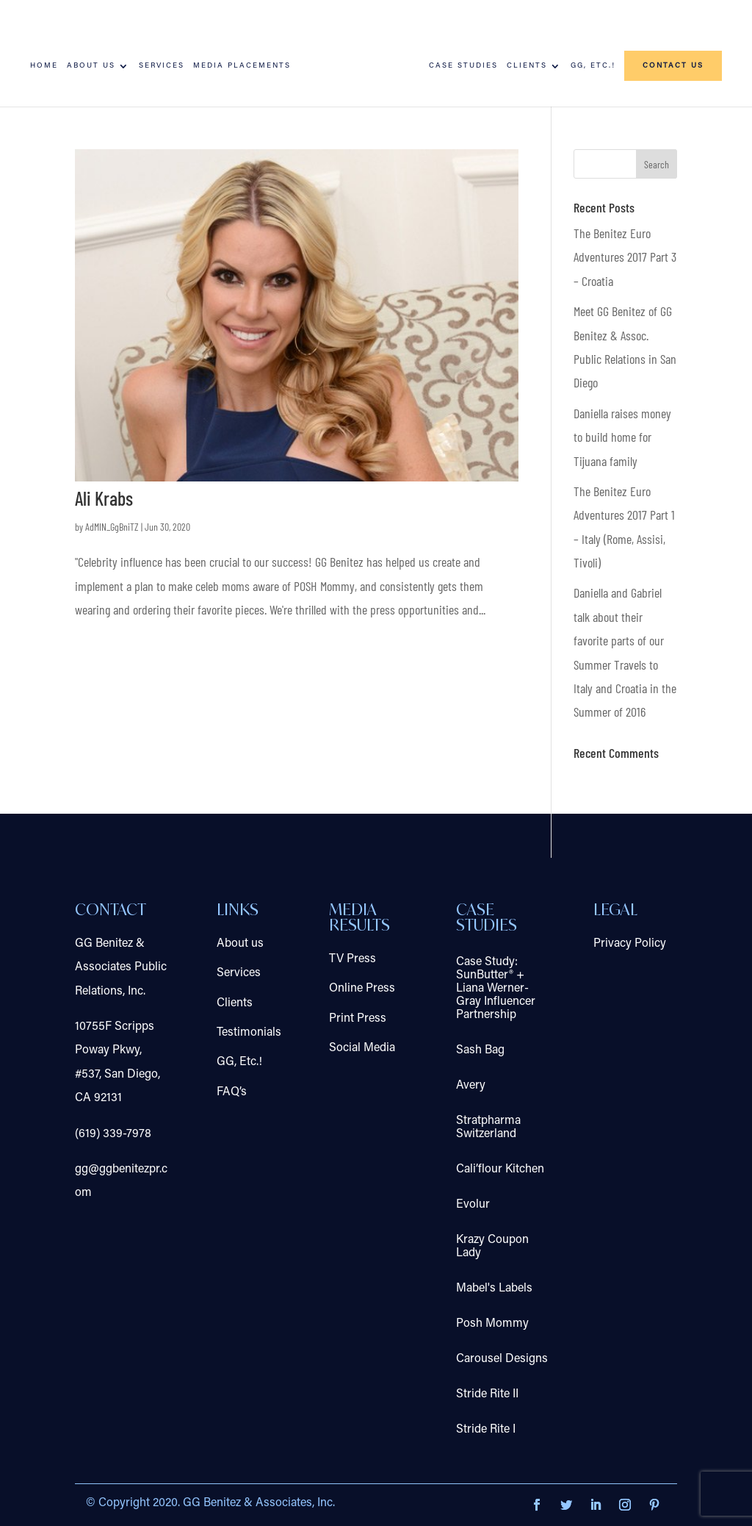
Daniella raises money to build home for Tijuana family (622, 437)
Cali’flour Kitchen (500, 1169)
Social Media (362, 1048)
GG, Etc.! (593, 66)
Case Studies (463, 66)
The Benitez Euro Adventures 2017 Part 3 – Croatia (625, 257)
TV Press (352, 959)
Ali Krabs (104, 498)
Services (161, 66)
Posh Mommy (492, 1324)
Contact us (673, 66)
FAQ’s (232, 1092)
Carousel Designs (502, 1359)
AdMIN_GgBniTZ (112, 526)
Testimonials (249, 1033)
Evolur (473, 1205)
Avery (470, 1086)
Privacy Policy (629, 944)
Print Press (357, 1019)
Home (44, 66)
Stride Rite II (487, 1394)
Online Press (362, 989)
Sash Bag (480, 1050)
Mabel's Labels (494, 1288)
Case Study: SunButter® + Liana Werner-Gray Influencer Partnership (495, 988)
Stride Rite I (486, 1430)
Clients (527, 66)
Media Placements (242, 66)
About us (91, 66)
